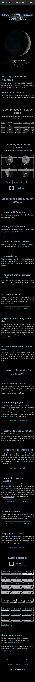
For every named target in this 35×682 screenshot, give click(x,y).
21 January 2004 (12, 232)
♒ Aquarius (29, 215)
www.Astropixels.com (14, 642)
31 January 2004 (6, 416)
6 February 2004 (20, 246)
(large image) (17, 67)
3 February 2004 (8, 496)
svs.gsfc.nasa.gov (7, 651)
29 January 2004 (26, 461)
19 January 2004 (28, 405)
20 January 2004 (6, 486)
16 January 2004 (28, 453)
